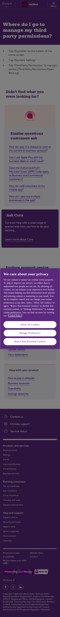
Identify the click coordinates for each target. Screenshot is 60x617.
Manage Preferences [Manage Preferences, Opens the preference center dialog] (30, 333)
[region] (30, 308)
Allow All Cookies (30, 324)
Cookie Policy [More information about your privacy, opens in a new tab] (15, 315)
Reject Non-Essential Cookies (30, 341)
